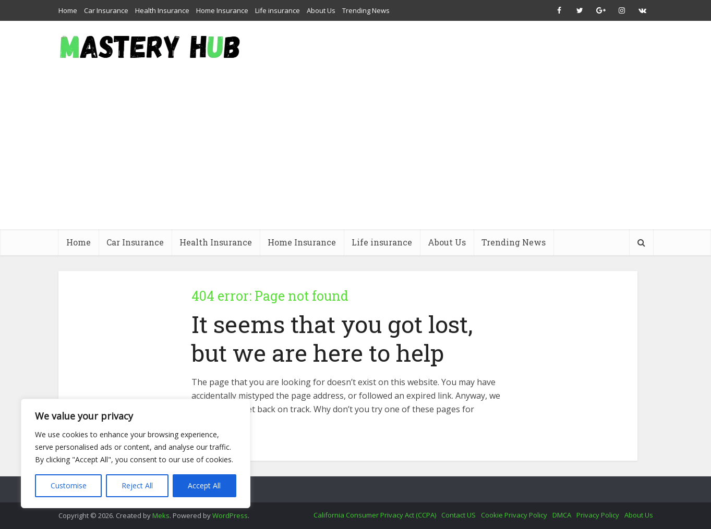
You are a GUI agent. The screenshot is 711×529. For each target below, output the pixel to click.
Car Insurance (106, 10)
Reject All (137, 485)
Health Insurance (162, 10)
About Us (321, 10)
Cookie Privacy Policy (514, 515)
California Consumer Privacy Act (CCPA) (375, 515)
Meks (161, 515)
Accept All (204, 485)
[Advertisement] (356, 151)
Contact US (458, 515)
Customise (69, 485)
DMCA (561, 515)
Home (67, 10)
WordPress (230, 515)
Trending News (366, 10)
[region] (135, 453)
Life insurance (277, 10)
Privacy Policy (597, 515)
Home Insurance (222, 10)
